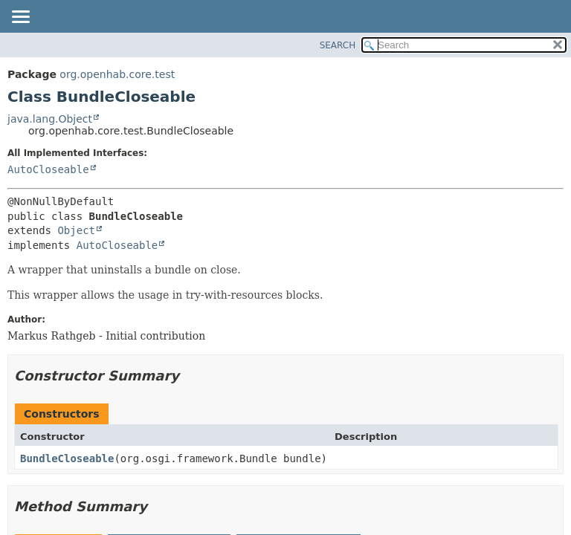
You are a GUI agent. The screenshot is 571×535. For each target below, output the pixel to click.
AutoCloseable (48, 169)
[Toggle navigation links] (20, 17)
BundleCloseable (67, 458)
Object (76, 230)
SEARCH (338, 45)
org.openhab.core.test (117, 74)
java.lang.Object (49, 119)
